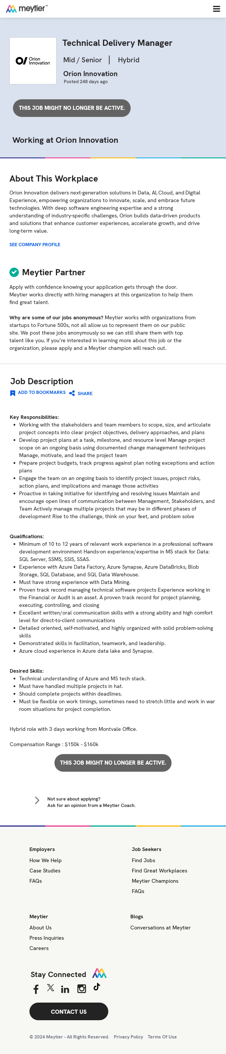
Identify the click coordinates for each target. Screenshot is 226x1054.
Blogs (136, 916)
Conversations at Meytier (160, 927)
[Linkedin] (65, 990)
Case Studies (44, 870)
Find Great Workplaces (159, 870)
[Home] (45, 8)
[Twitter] (50, 989)
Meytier (38, 916)
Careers (39, 948)
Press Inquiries (46, 937)
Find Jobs (143, 860)
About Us (40, 927)
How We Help (45, 860)
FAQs (35, 880)
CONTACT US (69, 1012)
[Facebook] (36, 990)
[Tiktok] (97, 988)
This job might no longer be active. (72, 108)
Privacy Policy (128, 1037)
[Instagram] (81, 989)
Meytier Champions (155, 880)
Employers (42, 849)
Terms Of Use (162, 1037)
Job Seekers (147, 849)
